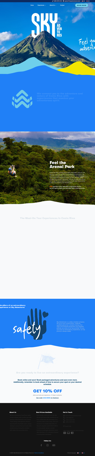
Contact (62, 5)
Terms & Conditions (39, 452)
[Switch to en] (83, 1)
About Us (52, 5)
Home (32, 5)
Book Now (81, 5)
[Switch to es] (88, 1)
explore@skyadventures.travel (72, 1)
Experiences (41, 5)
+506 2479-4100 (58, 1)
